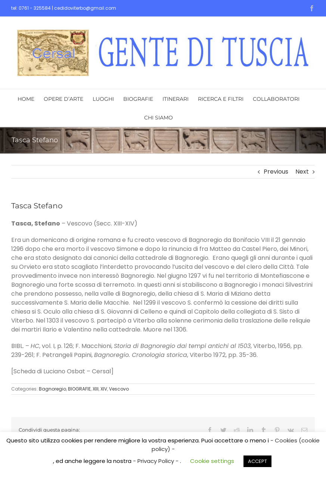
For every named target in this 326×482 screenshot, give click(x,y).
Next (302, 171)
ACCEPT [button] (257, 461)
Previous (276, 171)
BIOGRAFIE (79, 389)
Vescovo (119, 389)
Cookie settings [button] (212, 461)
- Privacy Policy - (156, 461)
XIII (96, 389)
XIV (103, 389)
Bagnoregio (52, 389)
